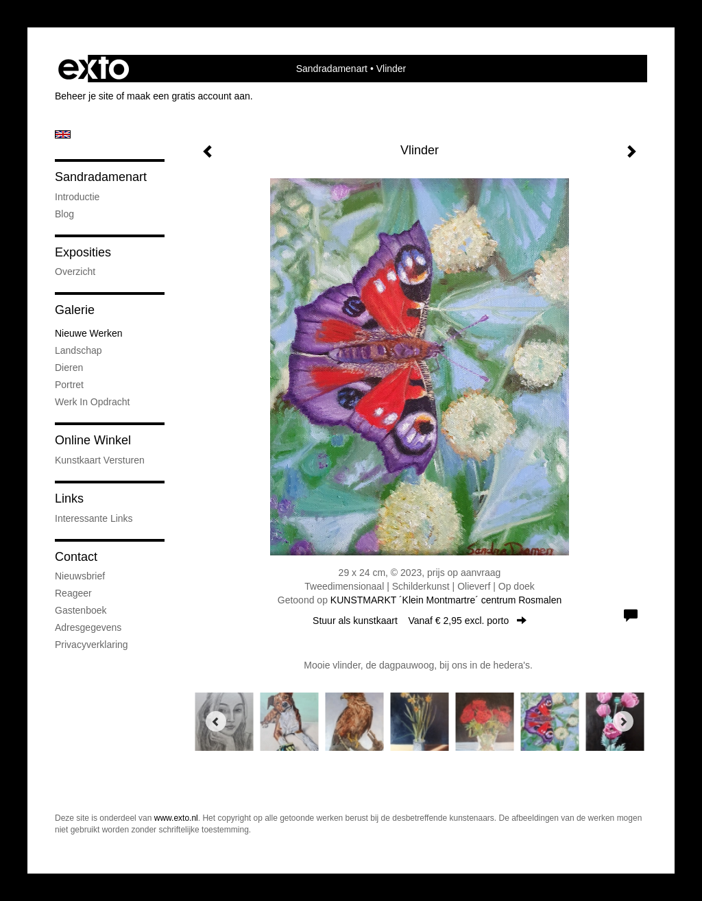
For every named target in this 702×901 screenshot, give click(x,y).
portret (69, 384)
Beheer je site (84, 96)
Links (69, 498)
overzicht (75, 271)
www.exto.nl (176, 818)
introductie (77, 196)
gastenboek (81, 610)
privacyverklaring (91, 644)
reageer (73, 593)
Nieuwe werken (89, 333)
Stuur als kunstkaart (419, 620)
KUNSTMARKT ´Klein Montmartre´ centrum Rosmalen (445, 599)
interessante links (94, 518)
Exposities (83, 252)
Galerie (75, 310)
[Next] (623, 721)
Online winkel (93, 440)
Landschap (78, 350)
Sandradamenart (331, 68)
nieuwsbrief (80, 575)
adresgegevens (88, 627)
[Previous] (216, 721)
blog (64, 213)
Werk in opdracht (92, 401)
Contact (76, 557)
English (63, 134)
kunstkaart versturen (100, 460)
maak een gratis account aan (188, 96)
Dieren (69, 367)
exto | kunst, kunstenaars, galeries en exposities (93, 68)
